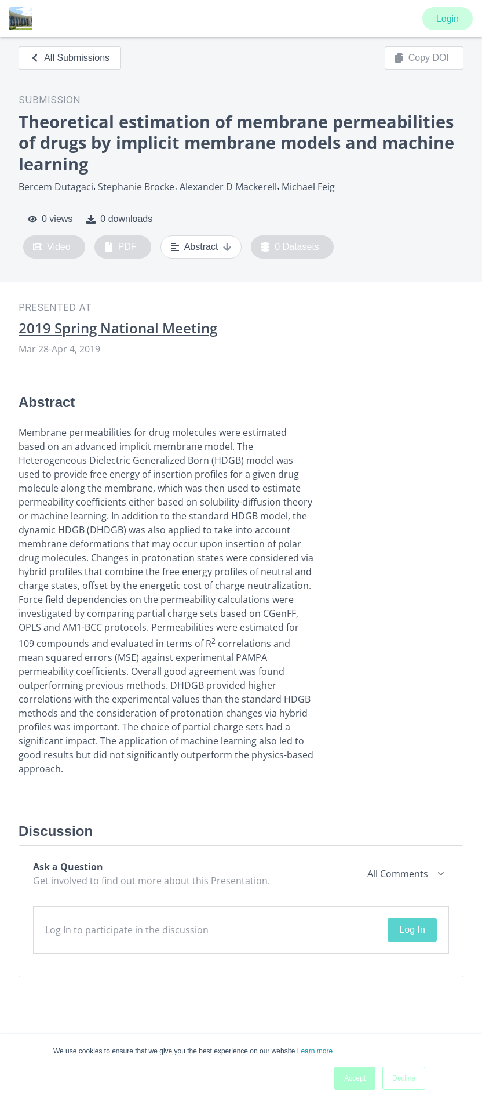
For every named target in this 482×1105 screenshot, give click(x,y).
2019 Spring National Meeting (118, 328)
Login (447, 19)
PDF (120, 247)
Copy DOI (422, 58)
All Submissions (69, 58)
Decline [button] (403, 1078)
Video (52, 247)
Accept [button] (355, 1078)
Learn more (315, 1051)
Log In (412, 930)
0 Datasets (290, 247)
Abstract (201, 247)
